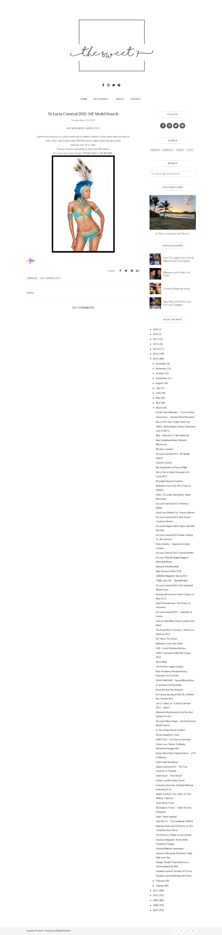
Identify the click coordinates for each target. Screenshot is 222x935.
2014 (155, 349)
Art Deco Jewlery (164, 449)
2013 (155, 353)
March (159, 407)
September (161, 378)
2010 (155, 895)
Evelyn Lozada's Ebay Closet (170, 780)
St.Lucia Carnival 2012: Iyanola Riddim (175, 552)
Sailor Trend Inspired (166, 816)
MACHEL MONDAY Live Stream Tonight (177, 303)
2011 (155, 890)
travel (180, 150)
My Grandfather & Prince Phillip (171, 467)
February (160, 880)
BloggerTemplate (63, 931)
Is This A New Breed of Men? (170, 730)
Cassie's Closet (164, 462)
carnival (32, 278)
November (161, 368)
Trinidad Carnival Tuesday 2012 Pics (174, 871)
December (161, 363)
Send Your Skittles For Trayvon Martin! (175, 512)
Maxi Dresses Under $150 (168, 571)
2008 (155, 905)
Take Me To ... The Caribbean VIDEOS (174, 821)
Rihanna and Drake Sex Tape (176, 274)
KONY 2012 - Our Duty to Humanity (173, 739)
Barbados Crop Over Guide (169, 643)
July (158, 388)
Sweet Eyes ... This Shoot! (169, 775)
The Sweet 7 (39, 931)
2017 (155, 339)
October (160, 373)
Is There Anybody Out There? (172, 233)
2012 (155, 358)
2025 (155, 329)
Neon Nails (161, 662)
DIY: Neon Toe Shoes (166, 638)
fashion (155, 150)
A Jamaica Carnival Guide (169, 685)
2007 (155, 910)
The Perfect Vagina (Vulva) (169, 666)
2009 (155, 900)
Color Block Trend (165, 803)
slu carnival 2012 (50, 278)
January (160, 885)
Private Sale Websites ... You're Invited (175, 412)
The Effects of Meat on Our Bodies (173, 835)
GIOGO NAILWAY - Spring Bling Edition (175, 680)
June (158, 393)
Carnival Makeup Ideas (176, 288)
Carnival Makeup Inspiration (170, 848)
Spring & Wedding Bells (167, 566)
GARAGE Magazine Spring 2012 (171, 576)
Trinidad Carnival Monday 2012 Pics (173, 875)
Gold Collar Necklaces (167, 762)
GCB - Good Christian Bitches (171, 648)
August (159, 383)
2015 (155, 344)
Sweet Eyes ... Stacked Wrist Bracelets (175, 417)
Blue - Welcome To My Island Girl (172, 435)
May (158, 397)
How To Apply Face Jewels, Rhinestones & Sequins (179, 259)
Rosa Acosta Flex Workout (169, 689)
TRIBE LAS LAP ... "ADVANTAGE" (172, 580)
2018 (155, 334)
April (158, 402)
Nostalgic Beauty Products (169, 481)
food (190, 150)
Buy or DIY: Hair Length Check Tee (173, 422)
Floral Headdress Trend (167, 735)
